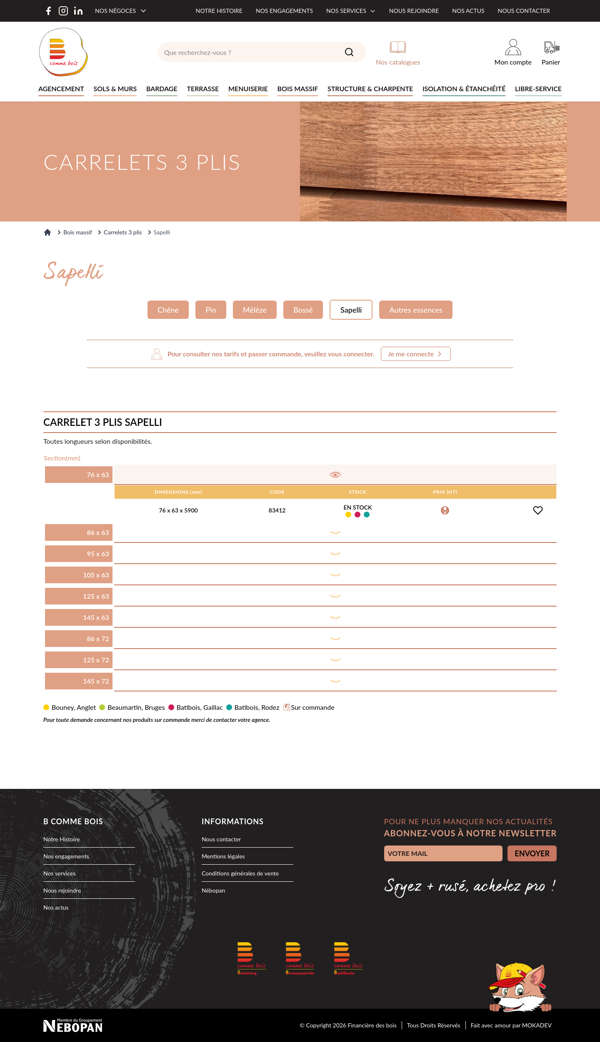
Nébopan (213, 890)
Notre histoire (219, 10)
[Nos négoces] (121, 11)
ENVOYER (532, 853)
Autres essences (415, 309)
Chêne (168, 309)
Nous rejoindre (414, 10)
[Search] (349, 52)
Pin (210, 309)
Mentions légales (223, 856)
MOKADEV (537, 1025)
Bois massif (77, 232)
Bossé (303, 309)
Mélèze (255, 309)
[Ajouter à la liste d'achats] (538, 510)
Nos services (351, 10)
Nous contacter (524, 10)
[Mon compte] (513, 52)
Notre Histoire (61, 839)
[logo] (63, 52)
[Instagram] (63, 11)
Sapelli (351, 309)
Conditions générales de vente (240, 873)
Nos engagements (284, 10)
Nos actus (468, 10)
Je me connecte (416, 354)
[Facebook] (48, 11)
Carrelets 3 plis (123, 232)
